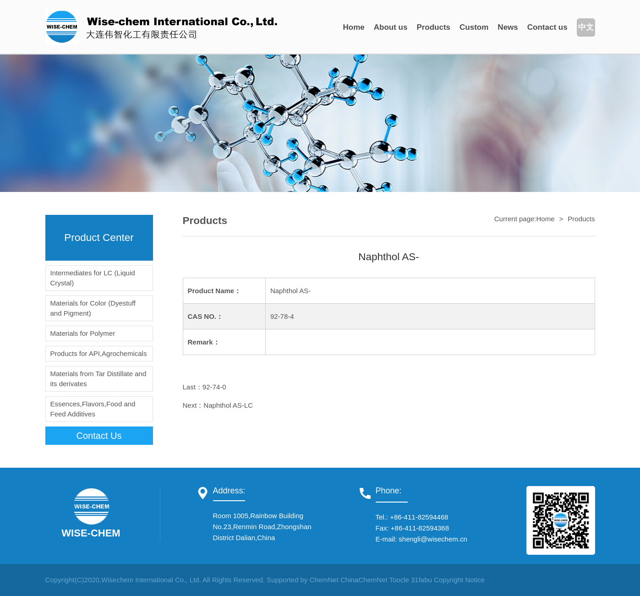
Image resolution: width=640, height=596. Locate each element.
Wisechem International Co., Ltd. (151, 580)
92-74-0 (214, 387)
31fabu (421, 580)
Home (354, 27)
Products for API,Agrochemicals (98, 353)
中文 (586, 27)
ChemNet (323, 580)
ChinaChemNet (364, 580)
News (508, 27)
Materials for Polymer (82, 333)
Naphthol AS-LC (228, 405)
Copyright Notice (459, 580)
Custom (473, 27)
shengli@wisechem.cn (433, 539)
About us (391, 27)
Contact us (547, 27)
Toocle (399, 580)
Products (433, 27)
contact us (99, 436)
